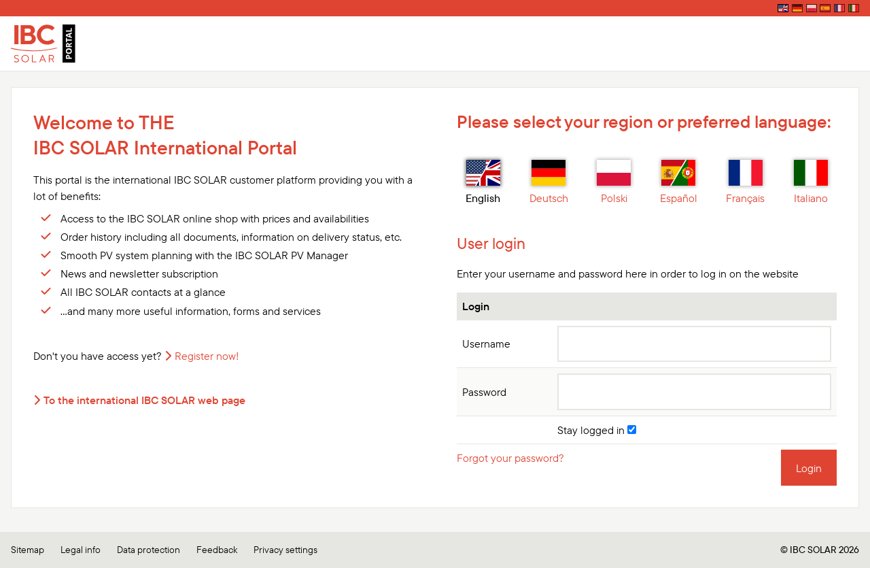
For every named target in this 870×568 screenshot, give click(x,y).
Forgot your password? (510, 458)
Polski (614, 182)
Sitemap (27, 550)
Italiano (811, 182)
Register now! (207, 356)
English (483, 182)
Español (678, 182)
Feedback (216, 550)
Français (745, 182)
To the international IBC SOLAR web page (144, 400)
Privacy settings (285, 550)
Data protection (148, 550)
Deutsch (548, 182)
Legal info (80, 550)
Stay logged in (596, 430)
